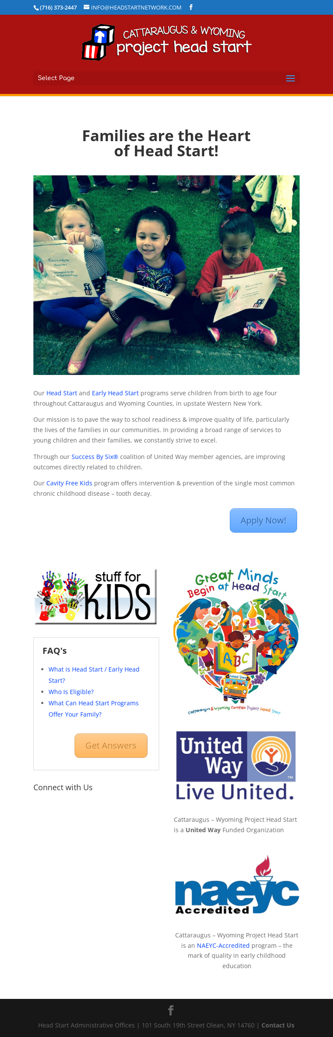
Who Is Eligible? (71, 692)
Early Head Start (115, 393)
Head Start (61, 393)
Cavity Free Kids (69, 483)
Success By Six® (95, 456)
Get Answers (111, 745)
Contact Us (277, 1025)
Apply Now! (263, 520)
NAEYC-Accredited (223, 945)
